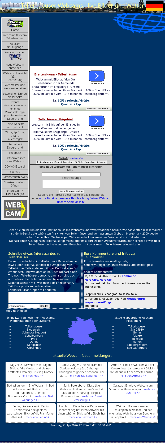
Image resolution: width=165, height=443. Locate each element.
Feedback (15, 153)
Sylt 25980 (137, 329)
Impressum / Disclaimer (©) (15, 192)
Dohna (34, 342)
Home (15, 25)
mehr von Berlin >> (38, 417)
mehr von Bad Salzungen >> (85, 376)
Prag (34, 339)
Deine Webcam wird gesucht (15, 125)
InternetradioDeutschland (15, 145)
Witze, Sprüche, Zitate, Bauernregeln (15, 135)
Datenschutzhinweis (15, 177)
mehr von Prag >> (32, 376)
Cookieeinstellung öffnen (15, 183)
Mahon (137, 342)
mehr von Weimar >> (143, 417)
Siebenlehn (34, 329)
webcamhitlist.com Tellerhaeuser (15, 36)
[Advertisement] (82, 41)
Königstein (34, 345)
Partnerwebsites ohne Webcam (15, 159)
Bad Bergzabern (137, 345)
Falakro (137, 335)
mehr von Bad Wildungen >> (37, 398)
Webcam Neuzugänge (15, 45)
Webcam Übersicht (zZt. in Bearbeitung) (15, 76)
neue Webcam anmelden (15, 66)
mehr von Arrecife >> (133, 376)
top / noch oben (16, 311)
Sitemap (15, 172)
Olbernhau (34, 348)
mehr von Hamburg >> (83, 417)
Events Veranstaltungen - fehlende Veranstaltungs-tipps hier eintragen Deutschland (15, 110)
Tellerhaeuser (34, 326)
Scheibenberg (34, 335)
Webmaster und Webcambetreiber (15, 86)
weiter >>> (77, 158)
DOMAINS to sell (15, 166)
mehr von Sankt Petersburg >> (87, 398)
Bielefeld (137, 339)
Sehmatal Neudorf (34, 332)
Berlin (137, 332)
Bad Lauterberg (137, 348)
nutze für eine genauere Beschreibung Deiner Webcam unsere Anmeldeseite (74, 201)
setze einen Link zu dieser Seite (15, 95)
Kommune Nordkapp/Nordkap (110, 278)
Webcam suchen (15, 55)
